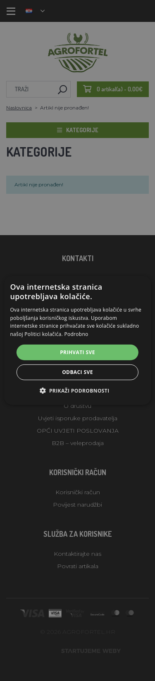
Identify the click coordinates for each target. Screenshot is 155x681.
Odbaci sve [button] (77, 372)
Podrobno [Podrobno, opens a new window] (76, 334)
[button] (77, 390)
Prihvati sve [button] (77, 352)
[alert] (77, 340)
